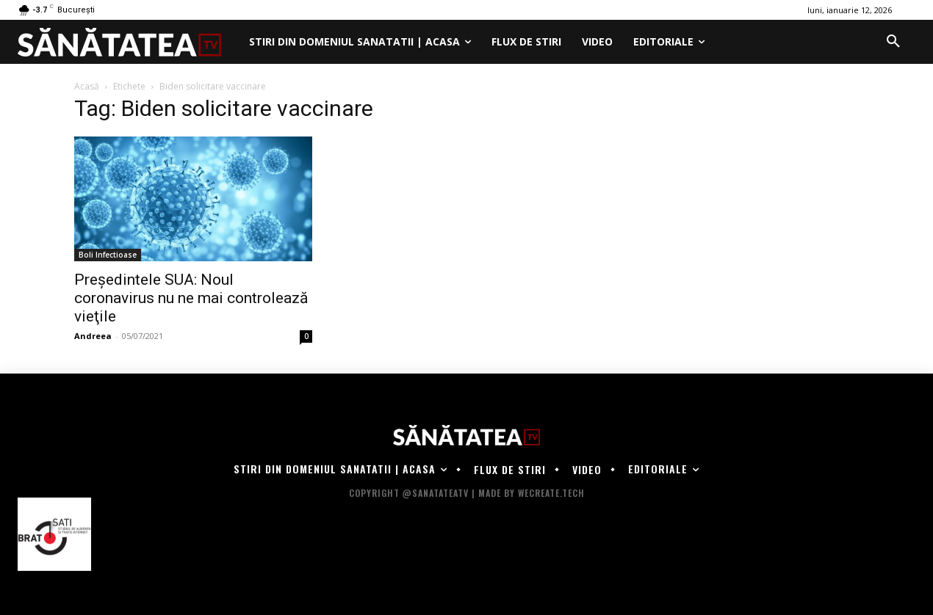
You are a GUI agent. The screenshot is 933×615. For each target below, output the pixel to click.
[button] (893, 42)
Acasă (86, 86)
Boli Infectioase (108, 255)
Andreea (93, 335)
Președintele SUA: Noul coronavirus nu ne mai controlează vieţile (191, 298)
